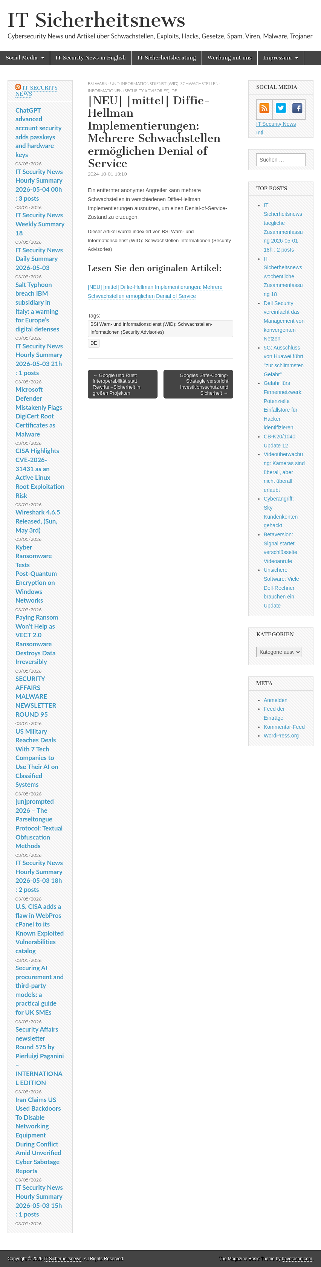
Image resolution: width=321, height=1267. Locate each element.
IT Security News (36, 91)
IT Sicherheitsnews (96, 20)
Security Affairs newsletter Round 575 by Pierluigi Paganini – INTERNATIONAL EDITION (39, 1056)
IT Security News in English (91, 58)
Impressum (277, 58)
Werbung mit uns (230, 58)
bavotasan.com (297, 1258)
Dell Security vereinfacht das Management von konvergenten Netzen (284, 321)
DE (174, 90)
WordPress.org (281, 736)
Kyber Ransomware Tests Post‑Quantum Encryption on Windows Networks (36, 573)
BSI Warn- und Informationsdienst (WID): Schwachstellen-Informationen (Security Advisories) (151, 328)
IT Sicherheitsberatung (167, 58)
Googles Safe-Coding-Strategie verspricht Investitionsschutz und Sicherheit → (204, 384)
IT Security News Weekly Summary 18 (39, 224)
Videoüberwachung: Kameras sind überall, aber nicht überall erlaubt (284, 472)
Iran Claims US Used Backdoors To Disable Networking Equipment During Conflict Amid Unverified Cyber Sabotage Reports (38, 1135)
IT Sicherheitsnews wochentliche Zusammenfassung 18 (283, 277)
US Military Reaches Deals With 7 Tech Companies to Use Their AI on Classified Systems (36, 758)
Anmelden (275, 700)
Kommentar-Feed (284, 727)
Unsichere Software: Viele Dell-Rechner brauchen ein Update (281, 588)
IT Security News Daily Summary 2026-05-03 (39, 259)
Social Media (22, 58)
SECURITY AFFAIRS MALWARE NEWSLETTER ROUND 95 (35, 696)
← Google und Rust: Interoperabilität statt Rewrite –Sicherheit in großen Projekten (116, 384)
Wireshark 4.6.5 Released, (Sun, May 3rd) (37, 521)
